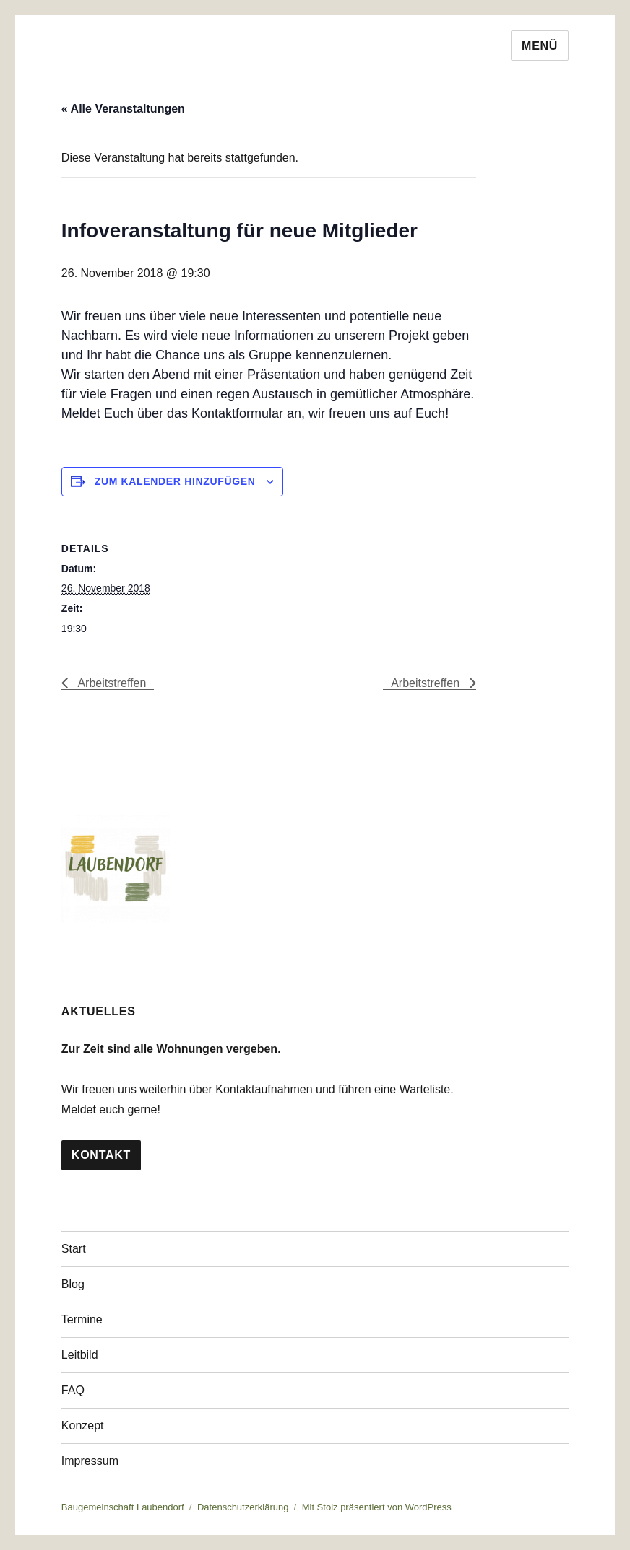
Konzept (82, 1425)
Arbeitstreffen (110, 683)
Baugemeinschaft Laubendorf (122, 1507)
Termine (82, 1319)
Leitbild (79, 1355)
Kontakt (101, 1155)
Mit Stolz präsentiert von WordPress (377, 1507)
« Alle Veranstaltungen (123, 108)
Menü (540, 46)
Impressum (89, 1461)
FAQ (73, 1390)
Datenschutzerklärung (242, 1507)
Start (73, 1249)
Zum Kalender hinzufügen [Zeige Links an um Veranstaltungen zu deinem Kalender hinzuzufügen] (175, 481)
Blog (73, 1284)
